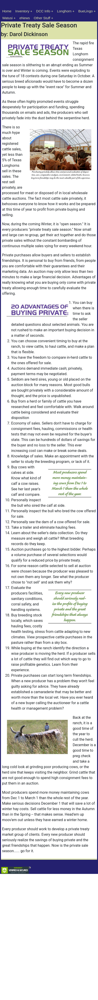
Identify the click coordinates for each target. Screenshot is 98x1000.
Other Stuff (42, 18)
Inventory (22, 11)
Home (6, 11)
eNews (24, 18)
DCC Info (43, 11)
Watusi (7, 18)
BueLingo (85, 11)
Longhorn (64, 11)
